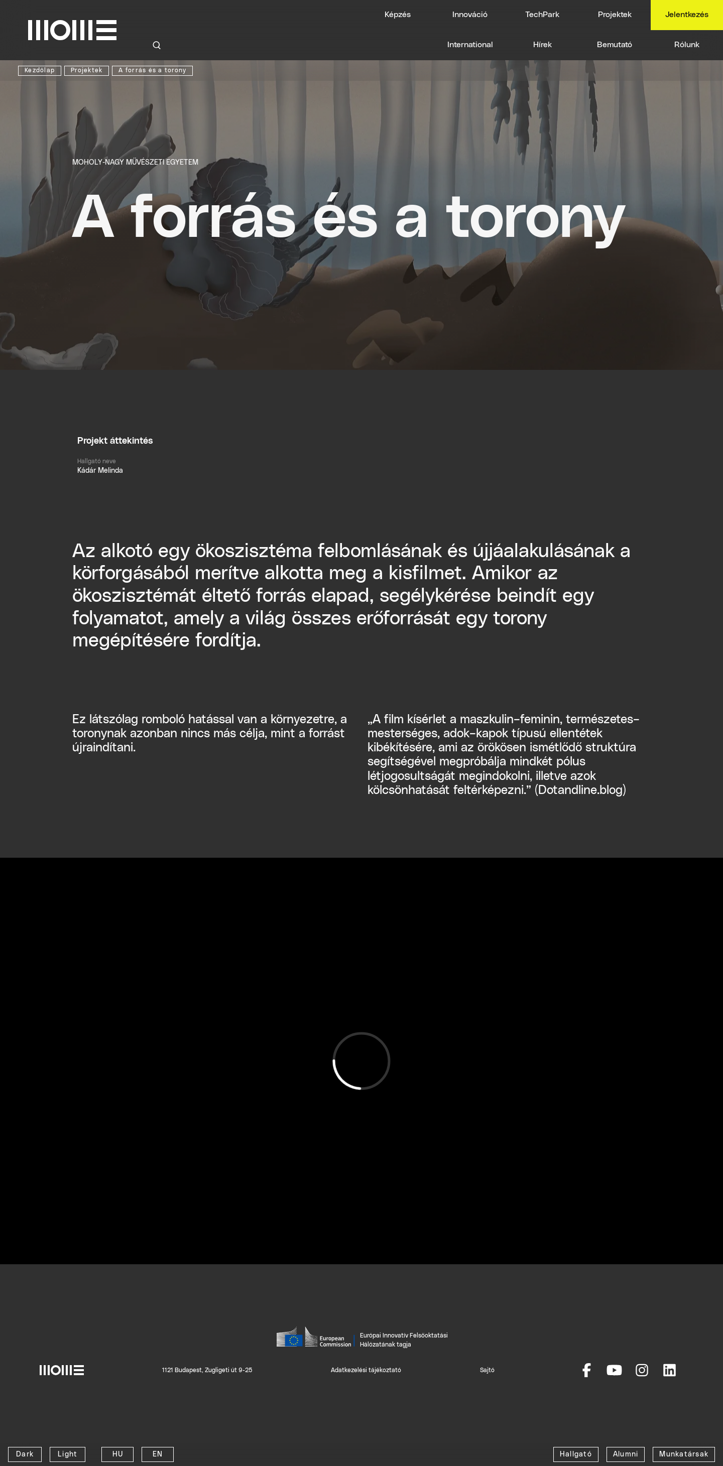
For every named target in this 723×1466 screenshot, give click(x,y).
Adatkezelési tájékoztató (366, 1370)
